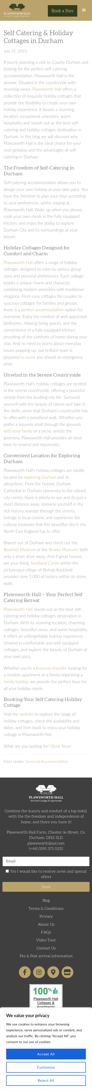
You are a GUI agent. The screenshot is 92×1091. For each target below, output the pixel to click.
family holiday (16, 681)
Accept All (46, 1054)
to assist (28, 357)
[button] (83, 11)
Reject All (46, 1080)
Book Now (60, 746)
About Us (46, 924)
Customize (46, 1067)
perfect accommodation (42, 309)
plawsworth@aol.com (46, 843)
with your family (18, 431)
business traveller (51, 668)
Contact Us (46, 948)
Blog (46, 900)
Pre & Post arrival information (46, 956)
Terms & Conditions (46, 909)
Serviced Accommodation (47, 761)
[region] (46, 1049)
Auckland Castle (44, 563)
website (27, 714)
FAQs (46, 932)
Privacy (46, 916)
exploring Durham (40, 477)
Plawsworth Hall (17, 10)
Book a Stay (63, 11)
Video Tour (46, 940)
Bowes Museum (63, 549)
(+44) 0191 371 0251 (46, 849)
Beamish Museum (20, 549)
